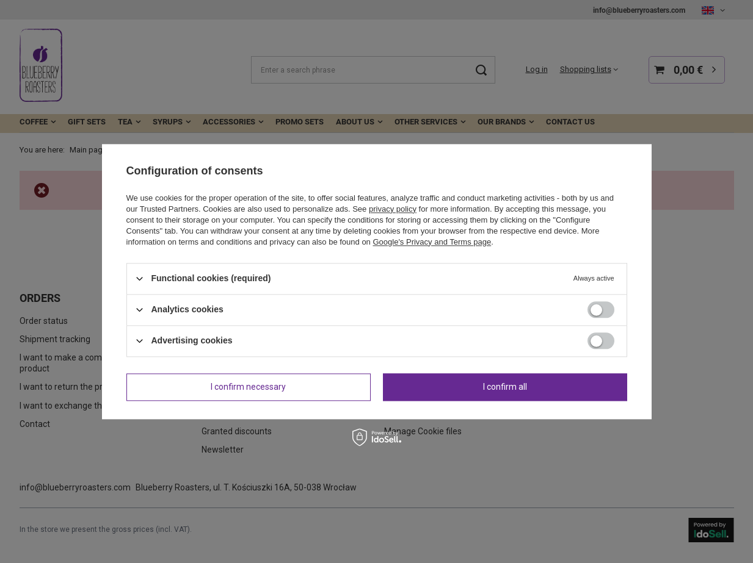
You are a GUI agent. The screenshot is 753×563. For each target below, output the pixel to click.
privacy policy (393, 208)
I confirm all (505, 387)
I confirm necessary (248, 387)
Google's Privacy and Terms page (432, 241)
